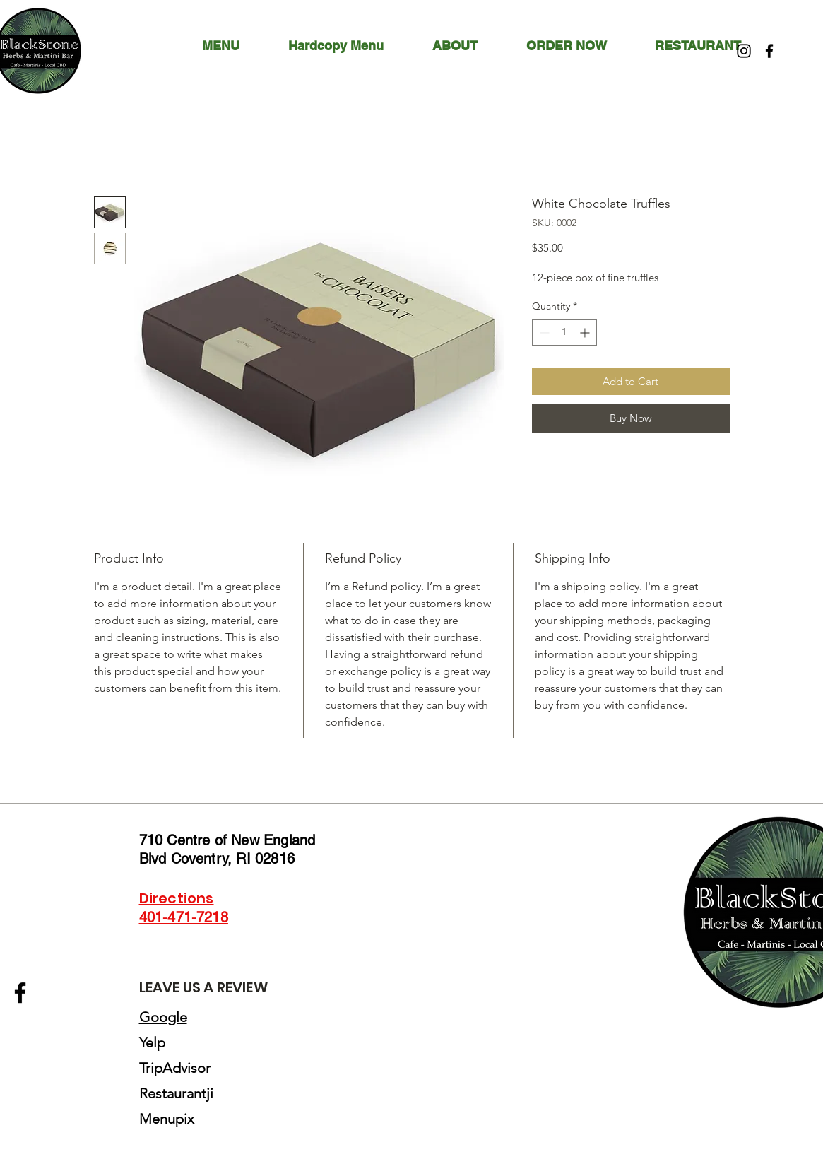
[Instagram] (744, 51)
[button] (469, 46)
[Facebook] (769, 51)
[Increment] (586, 332)
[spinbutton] (564, 332)
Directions (176, 898)
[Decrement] (543, 332)
